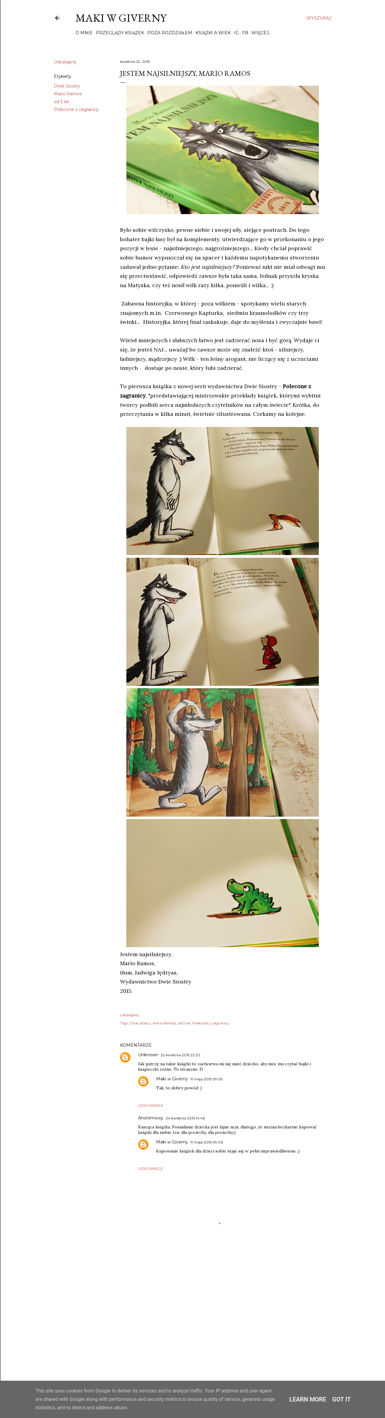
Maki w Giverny (120, 18)
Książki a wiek (213, 32)
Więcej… (261, 32)
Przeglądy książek (120, 32)
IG (236, 32)
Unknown (148, 1054)
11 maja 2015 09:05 (206, 1079)
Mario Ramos (68, 94)
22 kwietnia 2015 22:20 (180, 1055)
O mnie (84, 32)
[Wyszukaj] (318, 18)
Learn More (307, 1399)
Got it (341, 1399)
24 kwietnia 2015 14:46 (185, 1118)
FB (245, 32)
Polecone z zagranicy (76, 109)
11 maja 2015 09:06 (206, 1142)
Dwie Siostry (67, 86)
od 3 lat (61, 101)
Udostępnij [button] (65, 62)
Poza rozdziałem (169, 32)
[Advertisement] (222, 1314)
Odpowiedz (150, 1105)
